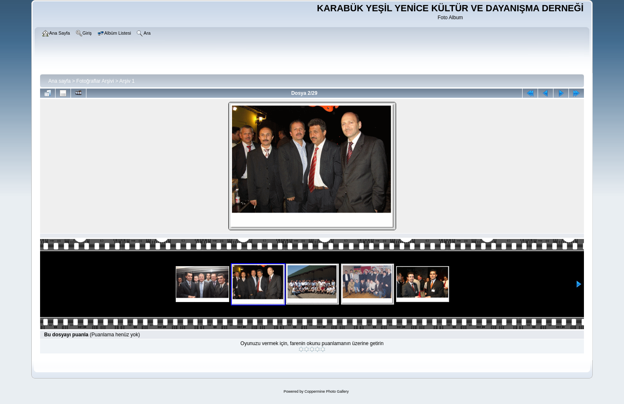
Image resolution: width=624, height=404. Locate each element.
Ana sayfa (59, 81)
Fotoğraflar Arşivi (95, 81)
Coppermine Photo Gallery (326, 391)
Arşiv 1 (127, 81)
